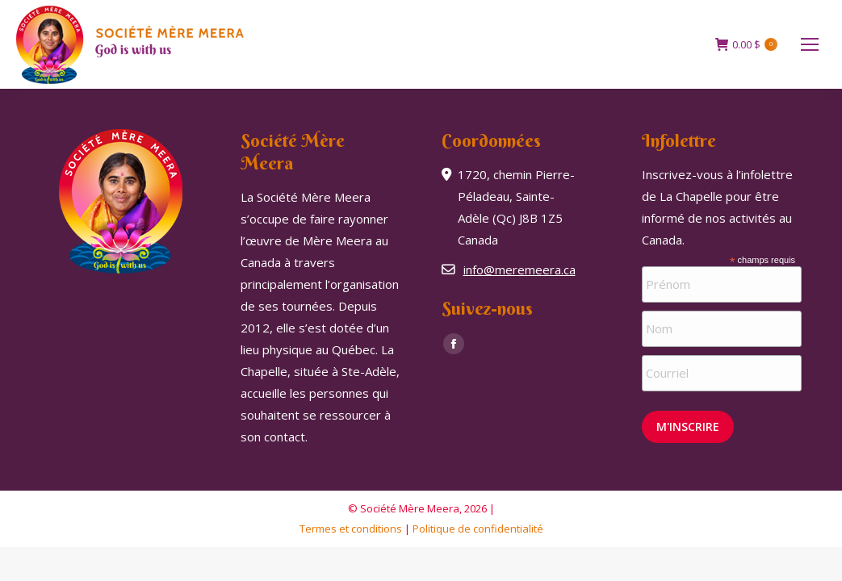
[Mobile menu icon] (810, 44)
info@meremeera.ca (519, 269)
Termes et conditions (351, 528)
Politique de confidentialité (478, 528)
